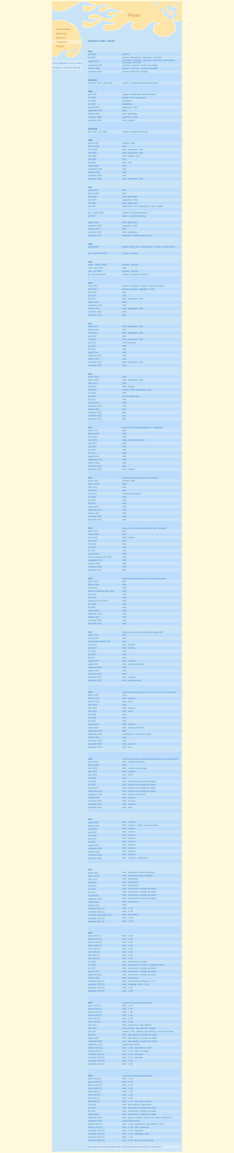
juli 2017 (91, 658)
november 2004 (95, 71)
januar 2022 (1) (94, 936)
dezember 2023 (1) (96, 1061)
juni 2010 (92, 295)
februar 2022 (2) (95, 945)
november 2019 (95, 801)
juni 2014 (92, 500)
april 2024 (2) (94, 1101)
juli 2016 (91, 607)
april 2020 (92, 832)
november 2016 (95, 620)
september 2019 (95, 791)
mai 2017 (92, 651)
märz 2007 (92, 197)
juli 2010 (91, 299)
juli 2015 (91, 550)
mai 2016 (92, 597)
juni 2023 (92, 1031)
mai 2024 (92, 1104)
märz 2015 (92, 537)
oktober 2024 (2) (95, 1127)
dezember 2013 (95, 469)
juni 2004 (92, 54)
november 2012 (95, 412)
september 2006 (95, 169)
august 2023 (93, 1038)
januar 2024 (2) (94, 1082)
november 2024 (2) (96, 1134)
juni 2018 (92, 718)
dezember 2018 (95, 744)
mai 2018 (92, 714)
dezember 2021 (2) (96, 921)
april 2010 (92, 289)
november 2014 (95, 516)
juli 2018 (91, 721)
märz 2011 (92, 333)
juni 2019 (92, 781)
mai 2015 (92, 544)
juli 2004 (91, 57)
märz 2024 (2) (94, 1095)
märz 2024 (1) (94, 1091)
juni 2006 (92, 159)
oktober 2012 (93, 409)
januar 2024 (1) (94, 1078)
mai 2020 (92, 835)
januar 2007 (93, 190)
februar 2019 (93, 765)
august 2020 (93, 845)
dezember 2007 (95, 235)
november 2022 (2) (96, 984)
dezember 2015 (95, 570)
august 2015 (93, 554)
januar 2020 (93, 822)
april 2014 (92, 490)
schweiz (125, 54)
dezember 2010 (95, 315)
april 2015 (92, 541)
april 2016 (92, 594)
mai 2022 (92, 962)
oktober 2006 (93, 172)
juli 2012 (91, 399)
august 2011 (93, 352)
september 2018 (95, 731)
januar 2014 (93, 481)
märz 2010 (92, 286)
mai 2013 (92, 446)
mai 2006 (92, 156)
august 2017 (93, 661)
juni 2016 (92, 604)
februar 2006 (93, 146)
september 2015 (95, 560)
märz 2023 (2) (94, 1022)
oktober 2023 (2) (95, 1051)
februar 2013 (93, 433)
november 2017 (95, 674)
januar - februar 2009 (97, 265)
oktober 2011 (93, 359)
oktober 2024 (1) (95, 1124)
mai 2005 (92, 97)
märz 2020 (92, 829)
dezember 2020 (95, 858)
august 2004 (93, 61)
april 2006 (92, 153)
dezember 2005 (95, 120)
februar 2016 (93, 584)
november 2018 (95, 741)
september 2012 (95, 406)
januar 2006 (93, 143)
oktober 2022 (93, 978)
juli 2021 (91, 892)
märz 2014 (92, 487)
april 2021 (92, 882)
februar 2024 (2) (95, 1088)
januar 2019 (93, 762)
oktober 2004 (93, 68)
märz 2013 (92, 437)
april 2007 (92, 200)
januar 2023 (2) (94, 1009)
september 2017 (95, 667)
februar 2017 (93, 638)
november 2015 (95, 567)
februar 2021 (93, 876)
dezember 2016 (95, 623)
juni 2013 (92, 450)
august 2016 (93, 610)
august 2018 (93, 724)
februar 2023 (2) (95, 1015)
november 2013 (95, 466)
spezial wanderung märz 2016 (101, 591)
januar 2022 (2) (94, 939)
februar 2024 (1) (95, 1085)
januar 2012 (93, 377)
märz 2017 (92, 645)
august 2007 (93, 222)
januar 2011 (93, 326)
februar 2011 (93, 330)
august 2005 (93, 107)
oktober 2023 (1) (95, 1048)
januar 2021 (93, 873)
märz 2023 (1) (94, 1018)
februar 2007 (93, 193)
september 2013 (95, 459)
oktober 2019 (93, 798)
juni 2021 (92, 889)
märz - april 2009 (95, 268)
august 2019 (93, 788)
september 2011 (95, 356)
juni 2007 (92, 206)
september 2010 (95, 305)
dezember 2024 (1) (96, 1137)
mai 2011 (92, 339)
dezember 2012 (95, 419)
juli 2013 (91, 453)
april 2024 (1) (94, 1098)
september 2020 (95, 848)
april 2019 (92, 771)
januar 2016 (93, 581)
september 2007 (95, 226)
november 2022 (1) (96, 981)
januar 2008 (93, 247)
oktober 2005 (93, 114)
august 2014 (93, 507)
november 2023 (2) (96, 1057)
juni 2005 (92, 101)
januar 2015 (93, 531)
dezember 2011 (95, 365)
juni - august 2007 (96, 213)
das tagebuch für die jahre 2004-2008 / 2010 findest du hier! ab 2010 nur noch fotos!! (124, 1147)
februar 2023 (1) (95, 1012)
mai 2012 (92, 390)
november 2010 (95, 312)
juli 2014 (91, 503)
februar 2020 (93, 826)
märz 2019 (92, 768)
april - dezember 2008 (97, 253)
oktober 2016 (93, 617)
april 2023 (92, 1025)
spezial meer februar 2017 (99, 641)
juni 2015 (92, 547)
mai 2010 (92, 292)
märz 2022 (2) (94, 952)
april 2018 (92, 708)
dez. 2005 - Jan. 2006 (97, 132)
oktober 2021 (93, 902)
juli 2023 (91, 1035)
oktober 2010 (93, 308)
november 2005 (95, 117)
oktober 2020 (93, 852)
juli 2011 (91, 349)
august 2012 (93, 403)
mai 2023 (92, 1028)
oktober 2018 (93, 737)
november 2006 (95, 175)
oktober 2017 (93, 671)
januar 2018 (93, 695)
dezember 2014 (95, 520)
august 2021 (93, 895)
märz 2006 (92, 149)
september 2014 (95, 510)
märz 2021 (92, 879)
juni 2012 (92, 393)
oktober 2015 (93, 563)
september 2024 (95, 1117)
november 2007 (95, 232)
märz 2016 (92, 588)
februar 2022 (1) (95, 942)
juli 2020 (91, 842)
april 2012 (92, 386)
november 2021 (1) (96, 908)
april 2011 (92, 336)
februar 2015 (93, 534)
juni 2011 (92, 343)
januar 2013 (93, 430)
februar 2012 (93, 380)
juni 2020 (92, 839)
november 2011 (95, 362)
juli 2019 (91, 785)
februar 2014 (93, 484)
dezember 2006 (95, 179)
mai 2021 (92, 886)
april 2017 (92, 648)
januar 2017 (93, 635)
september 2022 (95, 975)
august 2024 (93, 1114)
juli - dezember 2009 (97, 274)
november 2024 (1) (96, 1130)
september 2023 (95, 1041)
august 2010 (93, 302)
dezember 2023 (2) (96, 1064)
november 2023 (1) (96, 1054)
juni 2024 (92, 1108)
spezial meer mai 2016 (98, 601)
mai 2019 (92, 778)
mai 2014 (92, 497)
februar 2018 (93, 698)
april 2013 (92, 443)
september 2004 (95, 65)
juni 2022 (92, 965)
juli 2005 (91, 104)
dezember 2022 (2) (96, 991)
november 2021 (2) (96, 912)
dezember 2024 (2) (96, 1140)
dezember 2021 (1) (96, 918)
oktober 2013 (93, 463)
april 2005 (92, 94)
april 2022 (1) (94, 955)
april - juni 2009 (94, 271)
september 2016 (95, 614)
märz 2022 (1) (94, 949)
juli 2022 (91, 968)
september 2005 (95, 110)
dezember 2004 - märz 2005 (100, 83)
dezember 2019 (95, 804)
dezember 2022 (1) (96, 988)
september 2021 (95, 899)
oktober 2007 (93, 229)
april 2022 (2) (94, 958)
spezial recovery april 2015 (99, 557)
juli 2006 (91, 162)
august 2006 (93, 166)
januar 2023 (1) (94, 1005)
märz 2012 (92, 383)
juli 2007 (91, 216)
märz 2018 (92, 705)
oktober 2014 (93, 513)
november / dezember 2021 (100, 915)
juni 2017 (92, 654)
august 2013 (93, 456)
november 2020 (95, 855)
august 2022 (93, 971)
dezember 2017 (95, 677)
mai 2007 (92, 203)
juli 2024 (91, 1111)
